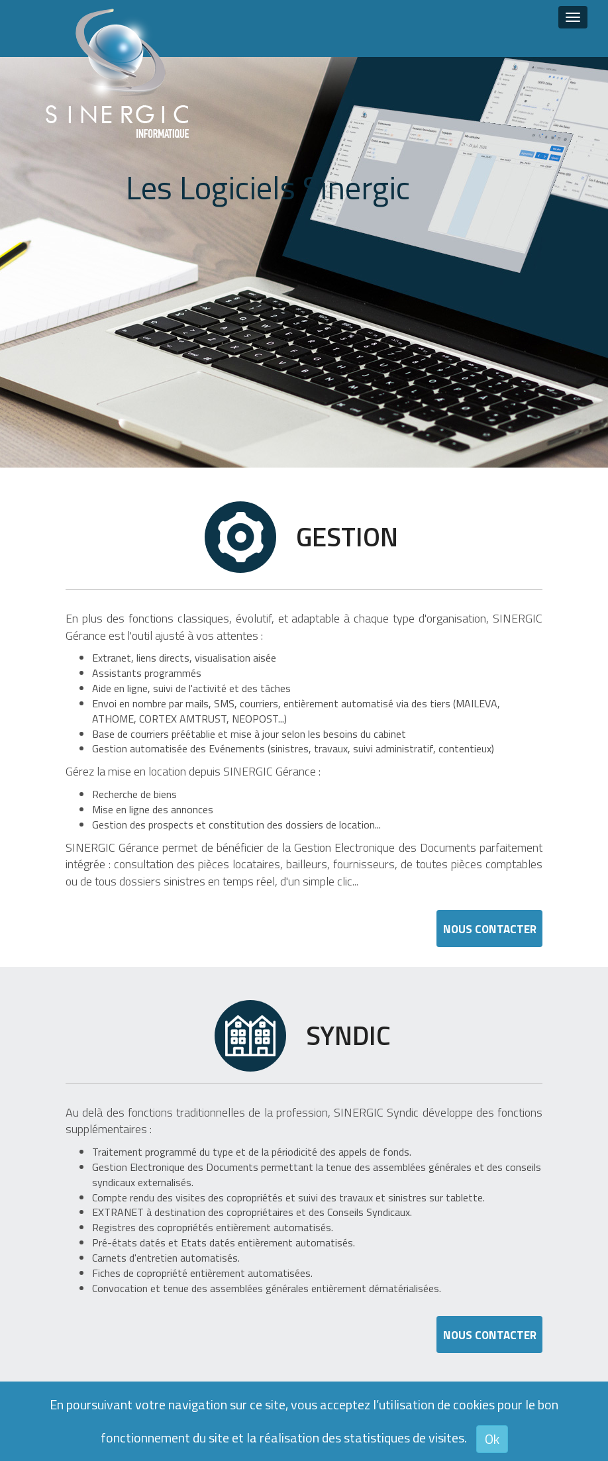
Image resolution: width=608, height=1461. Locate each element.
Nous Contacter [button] (489, 929)
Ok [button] (492, 1439)
